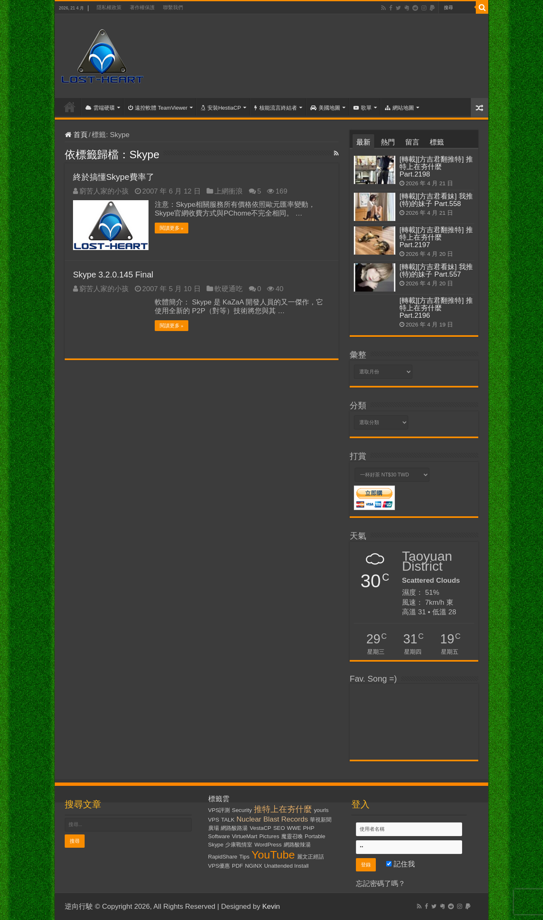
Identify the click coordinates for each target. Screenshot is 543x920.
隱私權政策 (109, 7)
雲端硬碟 (100, 108)
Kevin (271, 906)
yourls (321, 810)
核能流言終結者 (275, 108)
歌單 (362, 108)
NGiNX (253, 866)
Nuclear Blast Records (272, 819)
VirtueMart (244, 836)
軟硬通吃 (228, 289)
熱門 (388, 142)
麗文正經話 (310, 857)
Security (242, 810)
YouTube (273, 855)
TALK (227, 820)
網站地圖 (399, 108)
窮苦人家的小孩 (104, 191)
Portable (315, 836)
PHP (308, 828)
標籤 (437, 142)
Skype (216, 844)
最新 (363, 142)
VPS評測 (219, 810)
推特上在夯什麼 (283, 809)
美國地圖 (325, 108)
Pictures (269, 836)
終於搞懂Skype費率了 (113, 177)
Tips (244, 857)
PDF (237, 866)
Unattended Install (286, 866)
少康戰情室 (238, 844)
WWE (294, 828)
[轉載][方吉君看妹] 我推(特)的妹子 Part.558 (436, 200)
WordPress (268, 844)
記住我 (400, 864)
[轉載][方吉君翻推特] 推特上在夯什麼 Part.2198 (436, 166)
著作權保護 (142, 7)
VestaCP (260, 828)
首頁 (69, 106)
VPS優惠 (219, 866)
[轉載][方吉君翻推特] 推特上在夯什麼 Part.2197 (436, 237)
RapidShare (222, 857)
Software (219, 836)
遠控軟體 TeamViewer (157, 108)
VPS (213, 820)
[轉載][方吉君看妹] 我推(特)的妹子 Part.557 (436, 270)
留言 (412, 142)
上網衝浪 (228, 191)
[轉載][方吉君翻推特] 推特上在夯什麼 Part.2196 (436, 308)
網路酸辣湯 (297, 844)
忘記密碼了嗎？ (380, 884)
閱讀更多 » (171, 228)
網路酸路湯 (234, 828)
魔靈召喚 (292, 836)
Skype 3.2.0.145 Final (113, 274)
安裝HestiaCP (221, 108)
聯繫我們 (173, 7)
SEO (279, 828)
